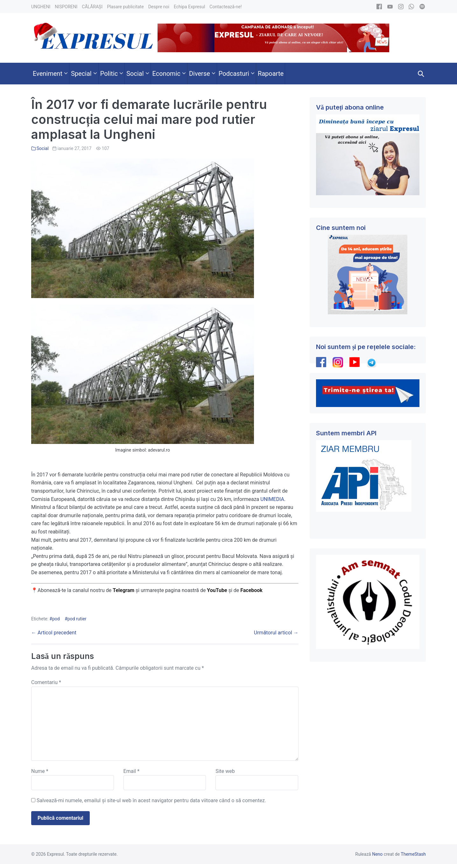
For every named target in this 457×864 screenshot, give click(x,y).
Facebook (252, 590)
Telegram (123, 590)
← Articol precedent (53, 633)
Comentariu (46, 682)
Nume (39, 771)
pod (56, 618)
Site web (225, 771)
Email (131, 771)
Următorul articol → (276, 633)
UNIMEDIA (272, 499)
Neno (377, 854)
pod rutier (77, 618)
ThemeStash (413, 854)
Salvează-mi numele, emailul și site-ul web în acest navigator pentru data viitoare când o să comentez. (151, 800)
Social (43, 148)
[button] (421, 73)
